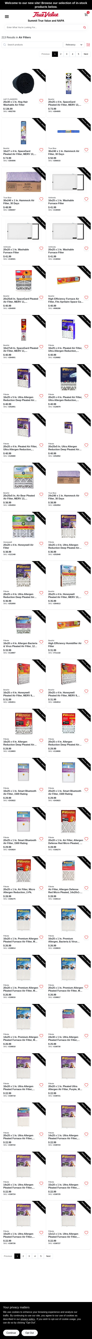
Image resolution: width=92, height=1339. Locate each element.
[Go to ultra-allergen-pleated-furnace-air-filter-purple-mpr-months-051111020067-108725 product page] (69, 1176)
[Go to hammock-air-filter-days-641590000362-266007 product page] (24, 192)
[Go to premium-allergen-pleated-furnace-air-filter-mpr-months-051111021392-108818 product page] (24, 1028)
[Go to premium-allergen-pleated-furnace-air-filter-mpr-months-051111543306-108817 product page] (69, 979)
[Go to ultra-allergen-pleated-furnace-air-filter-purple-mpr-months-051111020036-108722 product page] (24, 1127)
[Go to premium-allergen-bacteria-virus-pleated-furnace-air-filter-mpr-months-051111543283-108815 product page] (69, 930)
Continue (11, 1333)
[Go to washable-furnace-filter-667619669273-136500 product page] (69, 192)
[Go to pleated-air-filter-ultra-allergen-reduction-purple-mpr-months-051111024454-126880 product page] (24, 438)
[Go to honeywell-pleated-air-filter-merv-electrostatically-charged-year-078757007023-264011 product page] (24, 684)
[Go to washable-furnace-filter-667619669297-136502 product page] (69, 241)
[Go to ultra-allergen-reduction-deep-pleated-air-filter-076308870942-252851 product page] (24, 388)
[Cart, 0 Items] (86, 14)
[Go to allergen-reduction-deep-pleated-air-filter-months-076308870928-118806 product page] (69, 733)
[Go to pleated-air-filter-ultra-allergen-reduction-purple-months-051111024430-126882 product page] (69, 339)
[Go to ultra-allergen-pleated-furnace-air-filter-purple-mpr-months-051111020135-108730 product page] (69, 1028)
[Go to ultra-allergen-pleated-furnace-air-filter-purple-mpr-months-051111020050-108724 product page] (24, 1176)
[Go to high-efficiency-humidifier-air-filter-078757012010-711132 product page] (69, 635)
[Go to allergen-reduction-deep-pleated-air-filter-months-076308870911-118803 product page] (24, 733)
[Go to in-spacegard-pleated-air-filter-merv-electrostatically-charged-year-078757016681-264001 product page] (24, 339)
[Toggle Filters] (88, 44)
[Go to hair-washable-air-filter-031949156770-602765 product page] (24, 93)
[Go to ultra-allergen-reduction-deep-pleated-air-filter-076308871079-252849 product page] (69, 536)
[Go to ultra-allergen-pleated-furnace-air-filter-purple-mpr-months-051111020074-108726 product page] (24, 1225)
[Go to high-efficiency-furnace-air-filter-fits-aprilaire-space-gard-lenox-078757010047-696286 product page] (69, 290)
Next (86, 54)
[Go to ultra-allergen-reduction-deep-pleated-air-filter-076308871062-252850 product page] (24, 585)
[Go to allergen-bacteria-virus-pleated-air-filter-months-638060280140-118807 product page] (24, 635)
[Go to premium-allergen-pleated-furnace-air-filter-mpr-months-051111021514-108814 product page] (24, 930)
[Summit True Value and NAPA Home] (46, 14)
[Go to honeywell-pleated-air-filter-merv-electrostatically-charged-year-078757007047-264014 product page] (69, 684)
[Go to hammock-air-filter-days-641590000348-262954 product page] (69, 487)
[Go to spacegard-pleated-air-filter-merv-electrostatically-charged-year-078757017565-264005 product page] (69, 93)
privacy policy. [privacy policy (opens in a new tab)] (28, 1319)
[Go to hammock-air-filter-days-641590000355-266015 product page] (69, 142)
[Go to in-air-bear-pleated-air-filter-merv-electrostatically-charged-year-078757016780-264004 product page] (24, 487)
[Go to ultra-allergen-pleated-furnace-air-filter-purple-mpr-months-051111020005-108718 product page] (24, 1078)
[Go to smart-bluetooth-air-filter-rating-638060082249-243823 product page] (69, 782)
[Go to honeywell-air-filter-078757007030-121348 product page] (24, 536)
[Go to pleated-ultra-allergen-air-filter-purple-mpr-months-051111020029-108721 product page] (69, 1078)
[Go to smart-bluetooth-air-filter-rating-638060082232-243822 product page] (24, 782)
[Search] (85, 27)
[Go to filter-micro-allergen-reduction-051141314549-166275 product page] (24, 881)
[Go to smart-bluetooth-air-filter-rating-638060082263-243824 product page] (24, 831)
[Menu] (7, 16)
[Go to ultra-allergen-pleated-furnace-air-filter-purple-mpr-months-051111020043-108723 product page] (69, 1127)
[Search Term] (46, 27)
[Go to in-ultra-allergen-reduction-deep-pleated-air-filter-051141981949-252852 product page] (69, 438)
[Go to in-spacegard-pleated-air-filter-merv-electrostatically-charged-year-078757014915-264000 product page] (24, 290)
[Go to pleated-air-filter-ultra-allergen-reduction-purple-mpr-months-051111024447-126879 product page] (69, 388)
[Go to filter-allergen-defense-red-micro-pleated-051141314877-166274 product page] (69, 831)
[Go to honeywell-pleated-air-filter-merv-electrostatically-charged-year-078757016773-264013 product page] (69, 585)
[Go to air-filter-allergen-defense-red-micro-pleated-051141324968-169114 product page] (69, 881)
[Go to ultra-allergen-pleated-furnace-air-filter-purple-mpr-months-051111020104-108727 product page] (69, 1225)
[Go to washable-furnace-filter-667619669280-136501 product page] (24, 241)
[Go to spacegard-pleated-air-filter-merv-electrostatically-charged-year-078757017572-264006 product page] (24, 142)
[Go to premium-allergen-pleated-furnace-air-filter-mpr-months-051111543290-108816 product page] (24, 979)
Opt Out (29, 1333)
